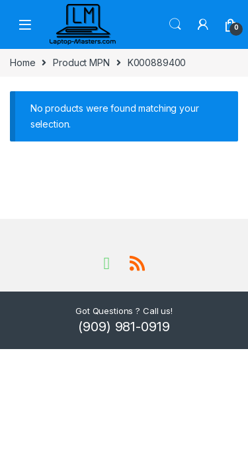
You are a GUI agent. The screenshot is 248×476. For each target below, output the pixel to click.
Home (22, 62)
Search (175, 24)
